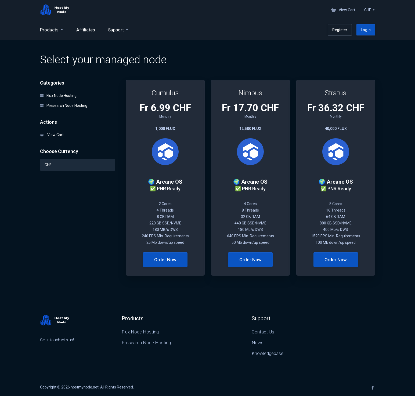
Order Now (165, 259)
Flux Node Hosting (58, 95)
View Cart (52, 135)
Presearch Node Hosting (63, 105)
